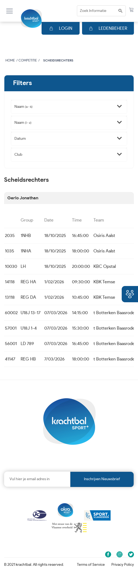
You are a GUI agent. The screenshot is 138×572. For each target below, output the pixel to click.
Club (18, 155)
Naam (23, 107)
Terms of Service (91, 565)
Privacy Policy (122, 565)
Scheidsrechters (58, 60)
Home (10, 60)
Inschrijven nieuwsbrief (102, 479)
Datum (20, 139)
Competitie (27, 60)
